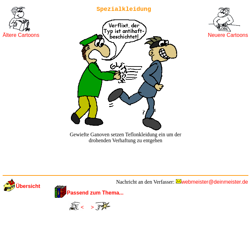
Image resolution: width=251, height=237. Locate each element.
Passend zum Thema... (95, 193)
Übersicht (28, 186)
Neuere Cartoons (228, 35)
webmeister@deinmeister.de (214, 182)
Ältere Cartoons (21, 35)
